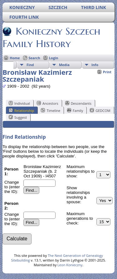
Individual (19, 103)
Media (64, 64)
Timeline (50, 110)
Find (30, 64)
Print (107, 72)
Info (94, 64)
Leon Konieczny (69, 264)
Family (75, 110)
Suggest (18, 117)
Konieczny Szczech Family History (51, 37)
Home (15, 57)
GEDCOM (100, 110)
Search (34, 57)
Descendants (78, 103)
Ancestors (47, 103)
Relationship (21, 110)
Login (53, 57)
